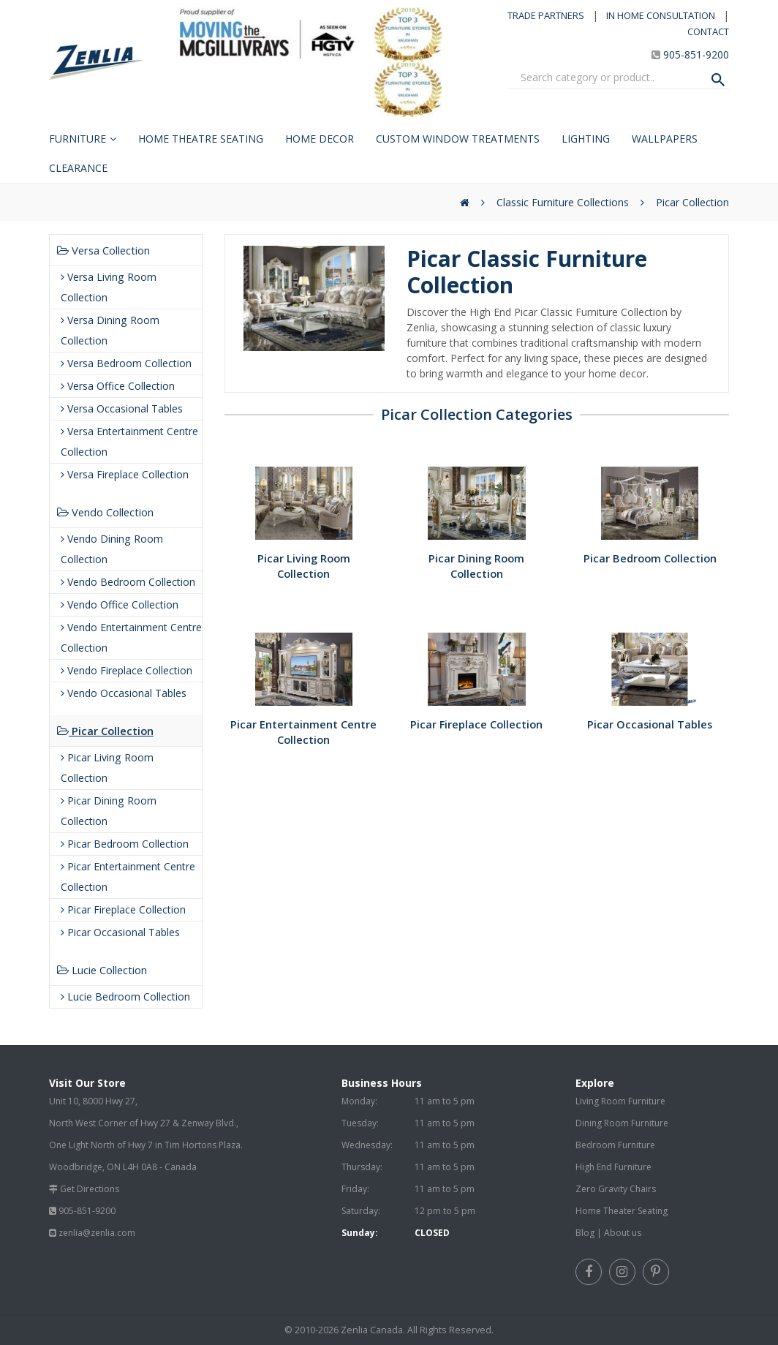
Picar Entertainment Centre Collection (128, 876)
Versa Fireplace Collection (125, 474)
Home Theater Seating (621, 1211)
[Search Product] (718, 79)
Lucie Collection (102, 969)
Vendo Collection (105, 512)
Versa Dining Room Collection (110, 330)
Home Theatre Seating (200, 139)
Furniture (77, 139)
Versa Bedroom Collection (126, 363)
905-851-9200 (696, 54)
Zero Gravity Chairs (615, 1189)
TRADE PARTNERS (545, 15)
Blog (584, 1233)
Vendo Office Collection (119, 604)
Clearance (78, 168)
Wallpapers (665, 139)
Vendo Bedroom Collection (128, 582)
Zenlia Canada (372, 1330)
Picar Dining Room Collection (108, 811)
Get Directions (89, 1189)
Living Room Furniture (620, 1101)
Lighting (586, 139)
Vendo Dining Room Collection (112, 549)
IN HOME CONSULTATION (660, 15)
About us (622, 1233)
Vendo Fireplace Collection (126, 670)
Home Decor (319, 139)
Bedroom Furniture (615, 1145)
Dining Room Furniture (621, 1123)
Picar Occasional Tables (120, 932)
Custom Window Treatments (458, 139)
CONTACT (708, 31)
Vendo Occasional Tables (123, 693)
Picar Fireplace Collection (123, 909)
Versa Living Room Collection (108, 287)
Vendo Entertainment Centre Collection (131, 637)
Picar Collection (692, 202)
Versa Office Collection (118, 386)
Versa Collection (103, 250)
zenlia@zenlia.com (96, 1233)
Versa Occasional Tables (122, 408)
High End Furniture (613, 1167)
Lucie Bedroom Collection (125, 996)
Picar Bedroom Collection (125, 844)
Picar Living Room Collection (107, 767)
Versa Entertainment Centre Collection (129, 441)
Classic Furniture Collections (562, 202)
